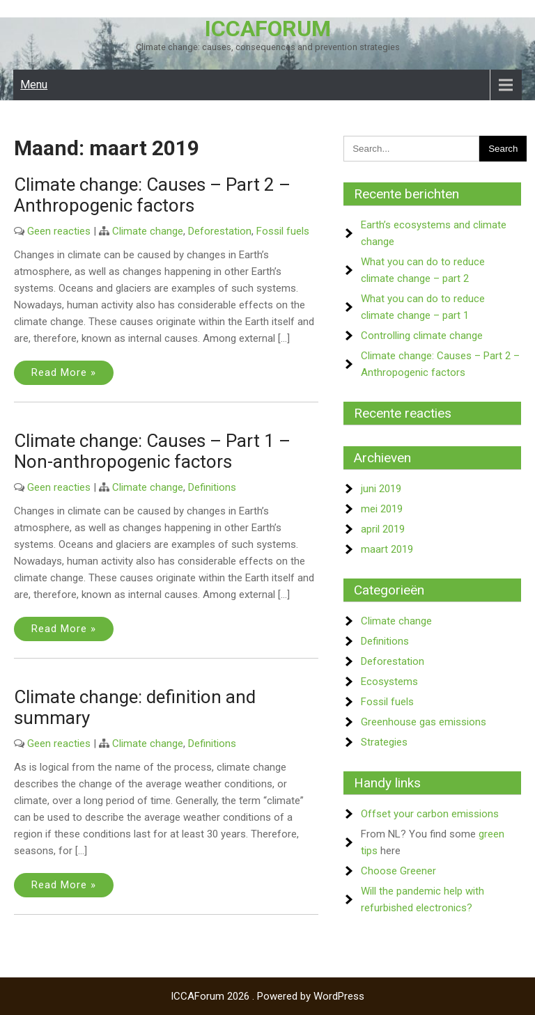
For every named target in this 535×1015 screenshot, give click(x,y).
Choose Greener (398, 871)
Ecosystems (389, 681)
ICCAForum (268, 28)
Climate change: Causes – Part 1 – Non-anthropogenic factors (152, 451)
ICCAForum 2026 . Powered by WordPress (267, 996)
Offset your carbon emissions (430, 814)
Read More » (63, 372)
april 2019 (383, 529)
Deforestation (219, 231)
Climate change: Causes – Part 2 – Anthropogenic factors (152, 195)
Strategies (384, 742)
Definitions (212, 487)
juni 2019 (381, 488)
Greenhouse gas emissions (423, 722)
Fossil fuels (282, 231)
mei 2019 (382, 509)
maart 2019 (387, 549)
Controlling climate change (422, 335)
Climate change (147, 231)
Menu (33, 84)
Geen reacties (59, 231)
